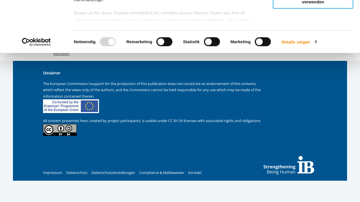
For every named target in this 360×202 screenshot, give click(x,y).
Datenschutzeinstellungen (113, 172)
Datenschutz (76, 172)
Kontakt (195, 172)
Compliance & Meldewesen (161, 172)
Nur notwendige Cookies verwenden (313, 47)
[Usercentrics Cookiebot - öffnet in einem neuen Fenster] (36, 90)
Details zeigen (296, 89)
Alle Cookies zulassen (313, 13)
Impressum (52, 172)
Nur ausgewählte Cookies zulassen (313, 29)
